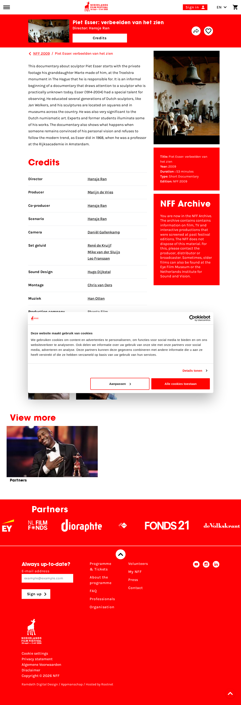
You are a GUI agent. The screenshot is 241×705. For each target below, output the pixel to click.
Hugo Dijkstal (99, 272)
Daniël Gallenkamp (104, 232)
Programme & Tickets (100, 566)
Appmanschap (72, 684)
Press (133, 579)
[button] (231, 693)
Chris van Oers (100, 285)
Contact (135, 588)
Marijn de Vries (100, 192)
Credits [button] (100, 38)
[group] (52, 456)
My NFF (135, 571)
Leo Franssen (99, 258)
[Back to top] (121, 554)
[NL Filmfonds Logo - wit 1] (44, 525)
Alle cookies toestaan (181, 383)
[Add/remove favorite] (208, 30)
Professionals (102, 599)
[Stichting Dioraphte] (88, 525)
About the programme (101, 580)
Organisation (102, 607)
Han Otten (96, 298)
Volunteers (138, 563)
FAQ (93, 591)
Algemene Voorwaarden (41, 664)
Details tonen (192, 370)
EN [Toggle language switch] (222, 7)
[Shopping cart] (235, 7)
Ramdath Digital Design (40, 684)
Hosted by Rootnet (99, 684)
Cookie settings (35, 653)
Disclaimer (31, 670)
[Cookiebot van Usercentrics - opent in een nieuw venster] (192, 318)
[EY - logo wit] (15, 525)
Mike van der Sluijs (104, 252)
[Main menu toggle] (6, 7)
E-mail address (47, 576)
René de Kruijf (99, 245)
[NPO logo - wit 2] (129, 525)
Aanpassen (120, 383)
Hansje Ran (97, 179)
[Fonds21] (174, 525)
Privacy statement (37, 659)
